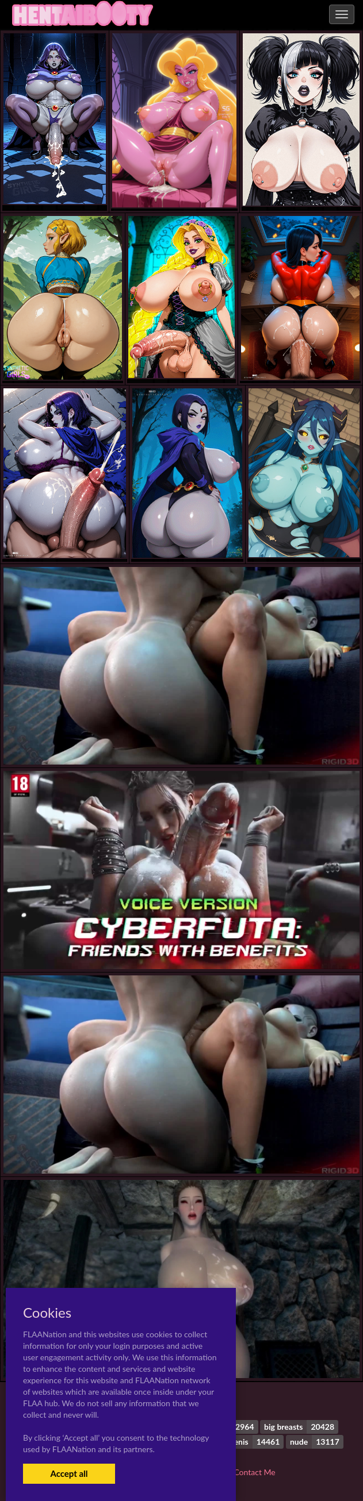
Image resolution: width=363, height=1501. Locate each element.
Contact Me (254, 1472)
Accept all (68, 1473)
